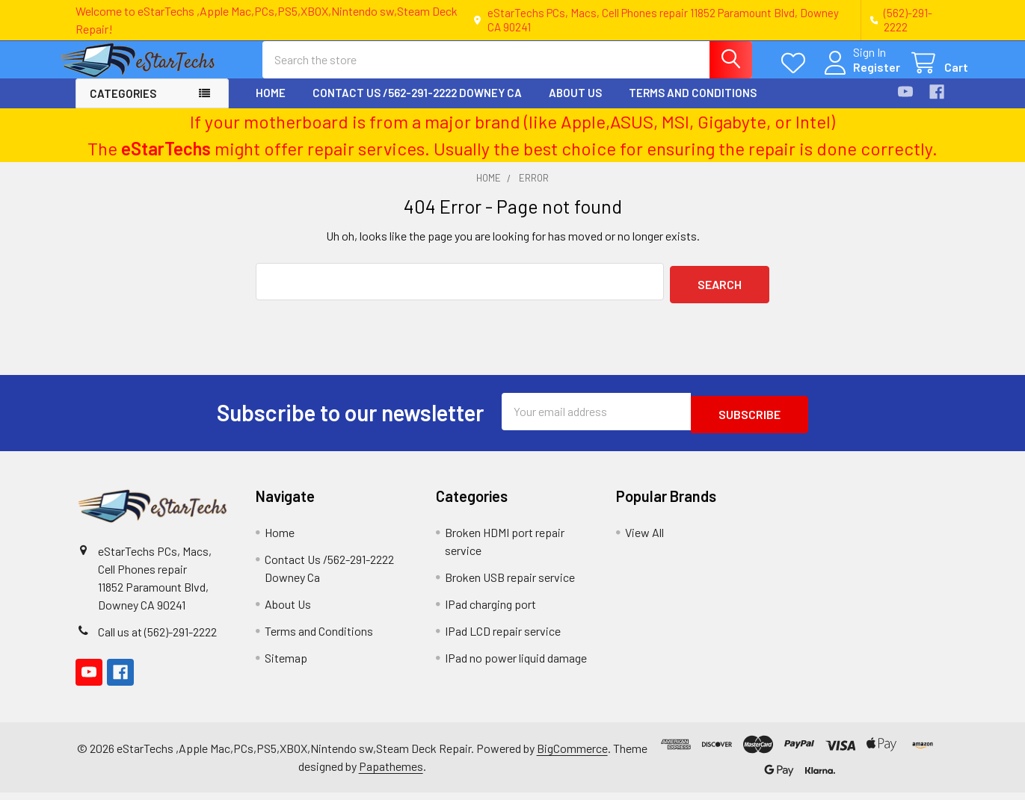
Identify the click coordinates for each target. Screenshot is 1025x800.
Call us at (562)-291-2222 (157, 639)
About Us (575, 106)
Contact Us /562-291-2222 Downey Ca (417, 106)
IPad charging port (490, 611)
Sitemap (286, 665)
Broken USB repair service (510, 584)
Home (271, 106)
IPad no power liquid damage (516, 665)
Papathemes (391, 773)
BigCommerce (572, 755)
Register (858, 76)
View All (644, 540)
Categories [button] (123, 107)
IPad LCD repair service (503, 638)
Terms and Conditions (693, 106)
